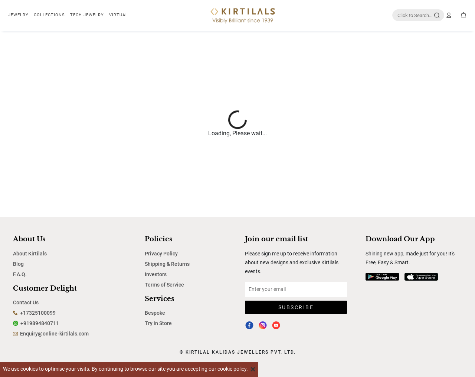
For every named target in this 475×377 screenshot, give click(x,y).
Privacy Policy (161, 254)
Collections (49, 15)
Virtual (118, 15)
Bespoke (155, 313)
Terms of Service (164, 285)
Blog (18, 264)
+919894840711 (39, 323)
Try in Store (158, 323)
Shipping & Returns (167, 264)
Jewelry (18, 15)
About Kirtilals (30, 254)
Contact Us (26, 302)
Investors (156, 274)
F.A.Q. (20, 274)
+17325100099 (38, 313)
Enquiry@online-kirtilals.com (54, 334)
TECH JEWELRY (87, 15)
